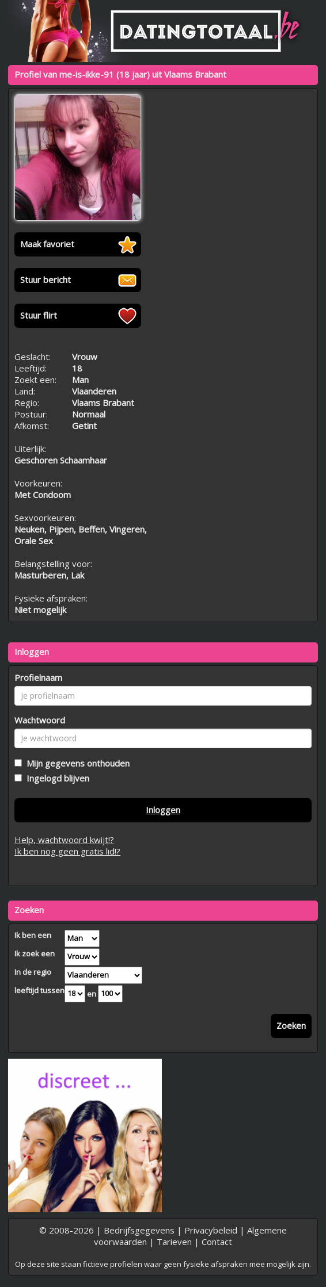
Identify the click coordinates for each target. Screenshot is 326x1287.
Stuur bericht (45, 279)
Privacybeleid (210, 1230)
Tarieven (174, 1241)
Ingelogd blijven (55, 778)
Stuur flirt (38, 315)
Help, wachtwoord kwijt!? (64, 839)
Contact (217, 1241)
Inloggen (163, 809)
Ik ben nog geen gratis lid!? (67, 851)
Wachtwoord (39, 720)
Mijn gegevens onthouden (76, 763)
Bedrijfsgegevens (139, 1230)
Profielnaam (38, 677)
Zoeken (291, 1025)
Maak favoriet (47, 244)
